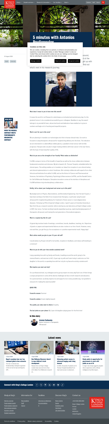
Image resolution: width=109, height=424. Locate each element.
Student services (28, 2)
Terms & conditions (9, 421)
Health (6, 61)
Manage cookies (35, 61)
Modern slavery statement (35, 421)
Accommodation (42, 403)
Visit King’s (58, 408)
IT (38, 405)
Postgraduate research (10, 405)
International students (10, 408)
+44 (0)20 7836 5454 (78, 401)
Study (18, 2)
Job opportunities (60, 410)
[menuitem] (18, 2)
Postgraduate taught (10, 403)
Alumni (98, 2)
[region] (55, 54)
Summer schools (9, 410)
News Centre (59, 401)
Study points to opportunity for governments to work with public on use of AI (92, 361)
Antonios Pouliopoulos (45, 320)
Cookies (56, 421)
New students (25, 401)
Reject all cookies (60, 61)
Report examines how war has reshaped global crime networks (16, 360)
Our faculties (56, 2)
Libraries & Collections (44, 401)
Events (57, 403)
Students (89, 2)
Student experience (9, 413)
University (13, 61)
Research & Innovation (43, 2)
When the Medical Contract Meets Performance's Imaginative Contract (10, 135)
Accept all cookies (74, 61)
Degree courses (8, 401)
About (66, 2)
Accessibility (48, 421)
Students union (59, 405)
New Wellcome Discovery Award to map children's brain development (41, 361)
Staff (93, 2)
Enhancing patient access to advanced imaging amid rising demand (66, 361)
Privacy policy (21, 421)
